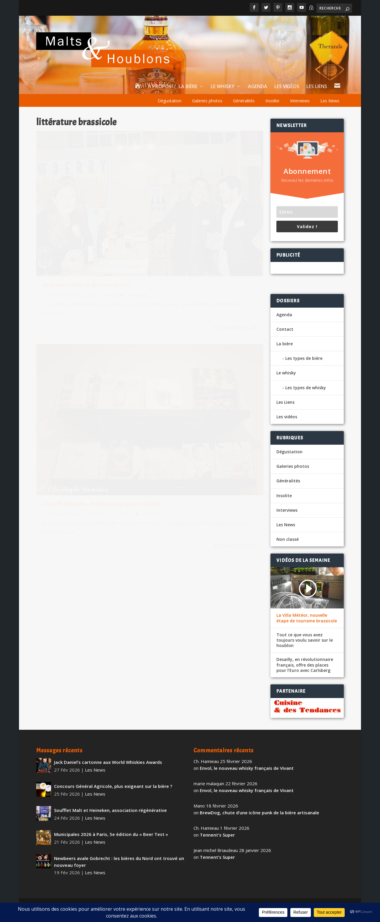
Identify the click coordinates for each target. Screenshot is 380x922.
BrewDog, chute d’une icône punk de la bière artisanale (259, 813)
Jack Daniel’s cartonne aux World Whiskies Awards (108, 762)
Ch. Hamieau (59, 224)
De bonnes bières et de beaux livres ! (86, 215)
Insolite (272, 101)
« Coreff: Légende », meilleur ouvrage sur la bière (204, 216)
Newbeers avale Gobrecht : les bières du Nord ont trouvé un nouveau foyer (119, 861)
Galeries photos (207, 101)
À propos (160, 87)
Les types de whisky (305, 387)
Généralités (244, 101)
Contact (284, 329)
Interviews (300, 101)
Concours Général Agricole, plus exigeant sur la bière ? (113, 786)
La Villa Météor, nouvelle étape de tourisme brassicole (306, 618)
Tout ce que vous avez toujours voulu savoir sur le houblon (304, 640)
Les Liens (316, 87)
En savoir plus (118, 272)
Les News (329, 101)
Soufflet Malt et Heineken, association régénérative (110, 810)
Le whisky (223, 87)
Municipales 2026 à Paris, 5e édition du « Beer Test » (111, 834)
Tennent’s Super (217, 835)
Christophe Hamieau (183, 228)
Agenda (257, 87)
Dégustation (169, 101)
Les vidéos (286, 87)
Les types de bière (303, 358)
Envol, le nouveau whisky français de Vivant (247, 768)
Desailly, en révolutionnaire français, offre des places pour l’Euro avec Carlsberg (304, 665)
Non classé (287, 539)
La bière (188, 87)
